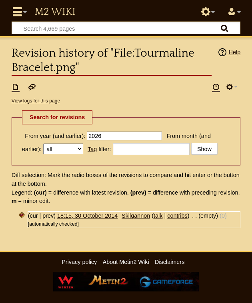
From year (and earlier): (55, 136)
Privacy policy (79, 262)
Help (235, 52)
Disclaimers (169, 262)
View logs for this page (36, 101)
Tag (92, 149)
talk (158, 215)
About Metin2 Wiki (126, 262)
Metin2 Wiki (54, 12)
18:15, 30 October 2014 (87, 215)
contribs (177, 215)
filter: (99, 149)
